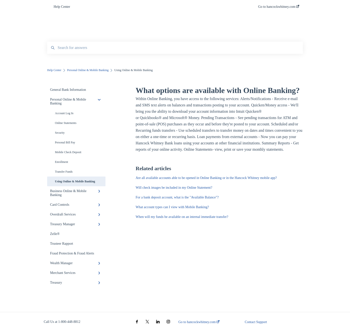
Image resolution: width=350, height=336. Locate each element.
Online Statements (65, 123)
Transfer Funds (64, 171)
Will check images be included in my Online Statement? (174, 187)
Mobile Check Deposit (68, 152)
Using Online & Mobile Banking (75, 181)
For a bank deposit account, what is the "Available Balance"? (177, 197)
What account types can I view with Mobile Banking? (172, 207)
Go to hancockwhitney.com (198, 322)
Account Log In (64, 113)
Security (60, 132)
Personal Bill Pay (65, 142)
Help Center (61, 7)
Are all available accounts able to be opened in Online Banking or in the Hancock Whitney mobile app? (206, 178)
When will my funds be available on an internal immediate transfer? (182, 217)
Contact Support (256, 322)
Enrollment (61, 162)
